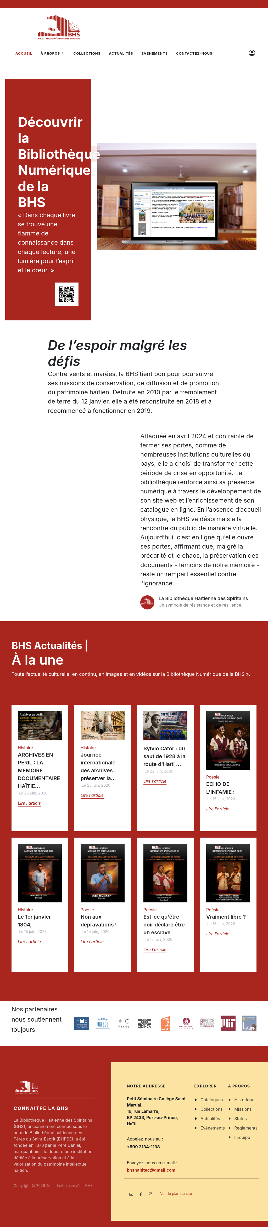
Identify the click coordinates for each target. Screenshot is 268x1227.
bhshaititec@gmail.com (151, 1170)
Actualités (210, 1118)
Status (240, 1118)
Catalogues (211, 1099)
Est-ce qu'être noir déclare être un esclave (164, 925)
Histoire (25, 747)
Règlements (246, 1128)
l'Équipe (242, 1137)
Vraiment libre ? (226, 917)
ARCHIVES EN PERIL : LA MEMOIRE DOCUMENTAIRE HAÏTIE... (39, 770)
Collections (211, 1109)
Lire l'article (29, 803)
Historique (244, 1099)
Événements (212, 1128)
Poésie (213, 777)
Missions (243, 1109)
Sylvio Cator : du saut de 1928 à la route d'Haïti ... (164, 756)
